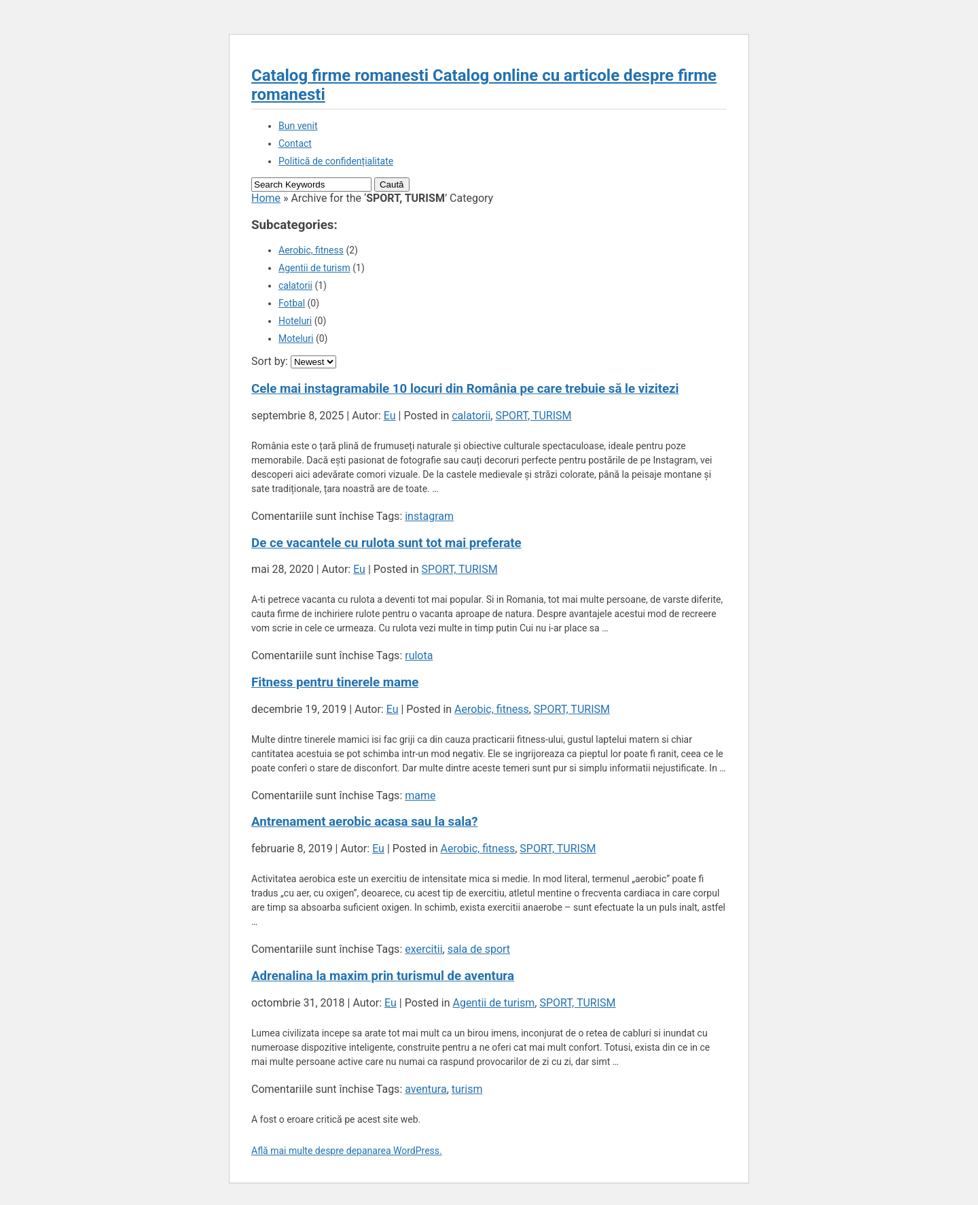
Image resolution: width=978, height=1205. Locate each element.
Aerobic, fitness (311, 250)
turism (467, 1089)
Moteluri (295, 338)
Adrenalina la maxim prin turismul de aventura (382, 975)
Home (265, 198)
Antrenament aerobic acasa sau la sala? (364, 821)
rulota (419, 655)
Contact (295, 143)
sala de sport (479, 949)
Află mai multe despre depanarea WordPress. (346, 1150)
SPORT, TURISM (533, 415)
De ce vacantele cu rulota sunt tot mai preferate (386, 543)
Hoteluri (295, 320)
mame (420, 795)
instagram (429, 516)
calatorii (295, 285)
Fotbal (291, 303)
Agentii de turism (314, 267)
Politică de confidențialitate (335, 161)
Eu (390, 415)
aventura (425, 1089)
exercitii (423, 949)
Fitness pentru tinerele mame (334, 682)
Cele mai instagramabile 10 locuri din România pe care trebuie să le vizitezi (465, 388)
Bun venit (297, 125)
